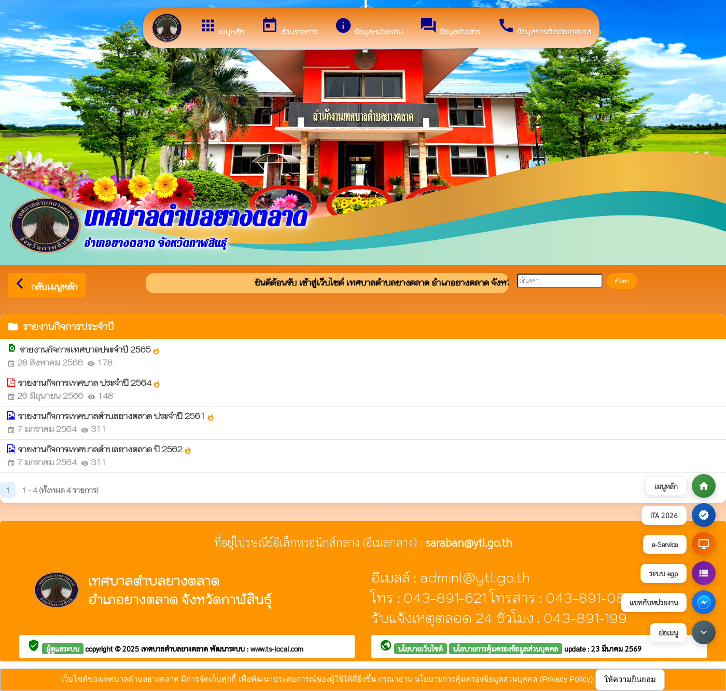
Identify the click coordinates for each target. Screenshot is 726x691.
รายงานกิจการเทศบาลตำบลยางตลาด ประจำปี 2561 (116, 416)
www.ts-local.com (276, 648)
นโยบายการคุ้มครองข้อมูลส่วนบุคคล (505, 648)
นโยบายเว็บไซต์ (420, 648)
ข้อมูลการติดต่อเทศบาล (544, 27)
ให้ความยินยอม (630, 679)
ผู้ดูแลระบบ (62, 648)
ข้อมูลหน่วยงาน (368, 27)
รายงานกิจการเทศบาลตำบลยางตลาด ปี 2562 (105, 449)
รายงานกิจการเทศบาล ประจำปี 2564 (89, 383)
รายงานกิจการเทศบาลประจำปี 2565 (90, 350)
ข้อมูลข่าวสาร (450, 27)
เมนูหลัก (221, 27)
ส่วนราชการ (289, 27)
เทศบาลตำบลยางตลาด (175, 648)
